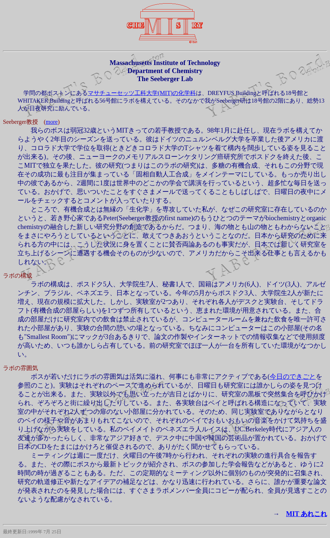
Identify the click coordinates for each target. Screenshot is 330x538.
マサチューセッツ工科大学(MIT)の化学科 (142, 93)
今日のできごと (293, 376)
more (52, 122)
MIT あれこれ (306, 514)
